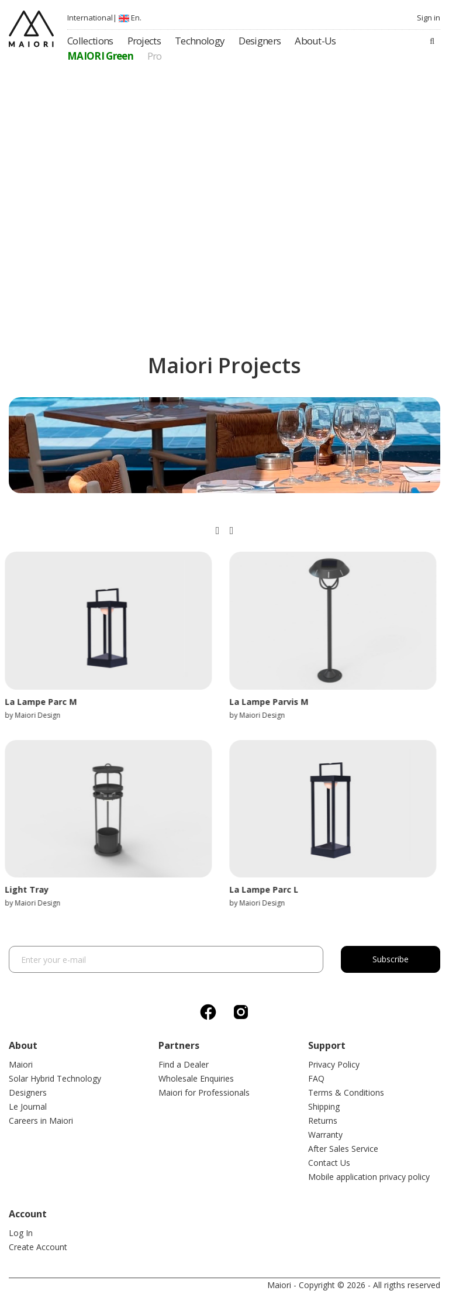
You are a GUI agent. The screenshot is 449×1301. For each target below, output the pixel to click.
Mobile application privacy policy (369, 1176)
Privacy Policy (334, 1064)
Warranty (325, 1134)
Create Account (38, 1246)
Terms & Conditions (346, 1092)
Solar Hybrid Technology (55, 1078)
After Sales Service (343, 1148)
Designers (28, 1092)
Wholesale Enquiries (196, 1078)
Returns (322, 1120)
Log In (21, 1232)
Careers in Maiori (41, 1120)
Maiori (21, 1064)
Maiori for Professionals (204, 1092)
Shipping (324, 1106)
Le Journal (28, 1106)
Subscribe (390, 959)
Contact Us (329, 1162)
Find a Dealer (183, 1064)
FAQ (316, 1078)
